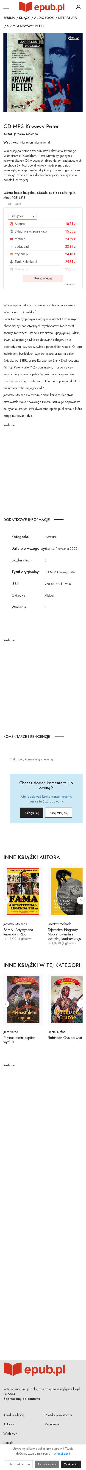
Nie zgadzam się (19, 1464)
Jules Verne (10, 1032)
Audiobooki (44, 17)
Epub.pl (9, 17)
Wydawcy (10, 1433)
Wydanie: (19, 607)
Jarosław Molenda (26, 134)
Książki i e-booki (14, 1415)
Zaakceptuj (71, 1464)
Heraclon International (35, 142)
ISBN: (15, 583)
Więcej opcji (62, 1453)
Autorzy (8, 1424)
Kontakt (8, 1442)
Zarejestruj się (59, 813)
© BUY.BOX (70, 284)
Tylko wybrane (47, 1464)
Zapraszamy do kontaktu (21, 1398)
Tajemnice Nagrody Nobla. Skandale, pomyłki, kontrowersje (64, 934)
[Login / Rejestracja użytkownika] (78, 7)
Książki (25, 17)
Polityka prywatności (58, 1415)
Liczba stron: (22, 560)
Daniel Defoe (56, 1032)
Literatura (67, 17)
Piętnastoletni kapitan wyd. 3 (19, 1040)
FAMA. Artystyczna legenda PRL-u (18, 932)
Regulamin (52, 1424)
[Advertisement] (43, 471)
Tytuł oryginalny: (25, 572)
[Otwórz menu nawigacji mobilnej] (6, 7)
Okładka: (18, 595)
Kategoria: (20, 537)
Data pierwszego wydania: (33, 548)
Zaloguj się (32, 813)
